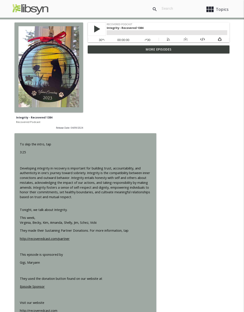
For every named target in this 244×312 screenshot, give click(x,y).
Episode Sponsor (105, 208)
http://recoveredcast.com (111, 232)
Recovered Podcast (28, 122)
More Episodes (158, 49)
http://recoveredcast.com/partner (118, 160)
